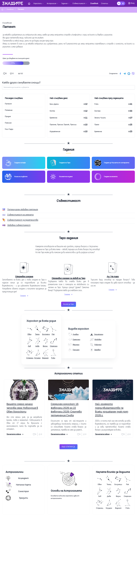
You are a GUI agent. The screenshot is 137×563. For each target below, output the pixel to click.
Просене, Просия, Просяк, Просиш (63, 124)
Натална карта (18, 484)
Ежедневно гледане (24, 276)
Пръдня (8, 116)
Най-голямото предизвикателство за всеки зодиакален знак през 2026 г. (111, 409)
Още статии (68, 446)
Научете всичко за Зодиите (113, 472)
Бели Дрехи (54, 104)
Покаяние (8, 110)
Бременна (53, 118)
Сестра (97, 111)
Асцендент (17, 478)
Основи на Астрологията (66, 490)
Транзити (17, 497)
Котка (52, 111)
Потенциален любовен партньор (22, 209)
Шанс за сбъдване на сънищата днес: (16, 62)
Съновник (7, 23)
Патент (8, 104)
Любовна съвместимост (19, 225)
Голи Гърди (9, 129)
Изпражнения (55, 131)
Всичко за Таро (68, 304)
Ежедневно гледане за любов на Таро (68, 278)
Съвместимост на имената (20, 214)
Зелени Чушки (100, 118)
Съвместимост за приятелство (22, 220)
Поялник (8, 123)
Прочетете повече (15, 434)
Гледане (24, 296)
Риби (96, 104)
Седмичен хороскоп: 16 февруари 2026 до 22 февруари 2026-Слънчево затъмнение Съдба (66, 409)
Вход (131, 3)
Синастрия (17, 491)
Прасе (96, 124)
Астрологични (14, 472)
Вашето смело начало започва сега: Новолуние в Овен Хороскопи (22, 407)
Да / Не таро (113, 276)
